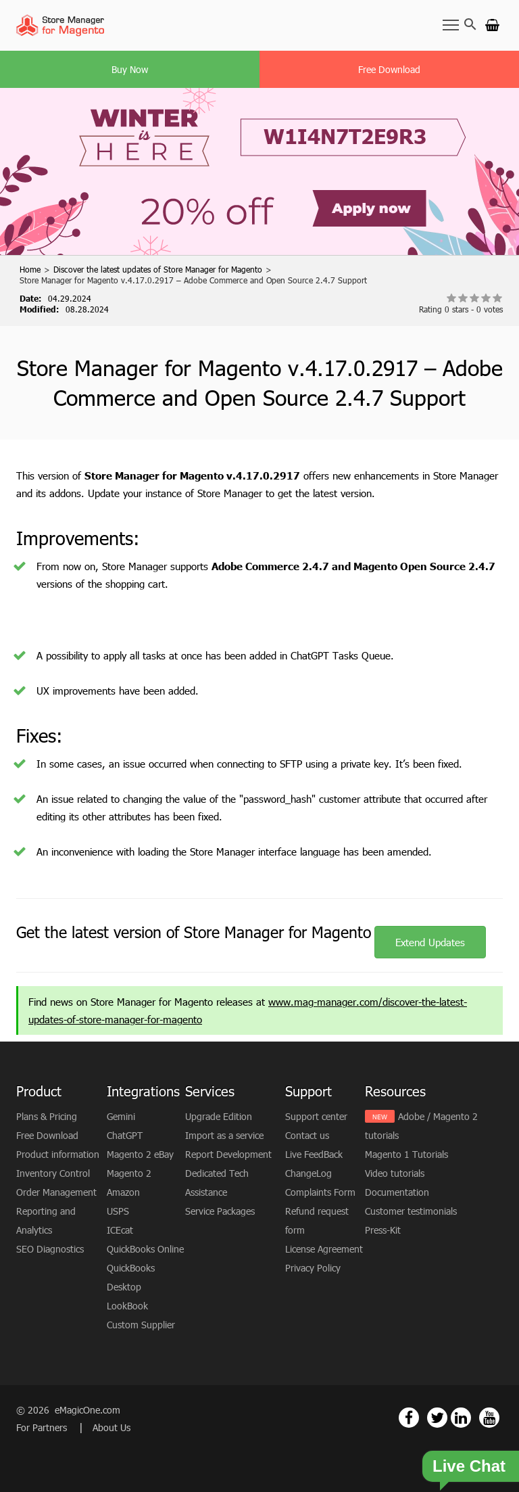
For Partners (43, 1427)
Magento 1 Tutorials (406, 1154)
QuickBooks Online (145, 1249)
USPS (118, 1211)
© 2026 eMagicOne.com (68, 1410)
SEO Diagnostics (50, 1249)
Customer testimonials (411, 1211)
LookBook (127, 1305)
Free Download (389, 69)
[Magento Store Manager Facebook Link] (409, 1417)
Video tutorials (394, 1173)
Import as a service (224, 1135)
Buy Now (130, 69)
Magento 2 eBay (140, 1154)
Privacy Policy (313, 1268)
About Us (111, 1427)
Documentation (397, 1192)
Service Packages (220, 1211)
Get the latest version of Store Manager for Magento (193, 932)
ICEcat (120, 1230)
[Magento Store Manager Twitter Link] (437, 1417)
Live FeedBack (314, 1154)
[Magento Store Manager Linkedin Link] (461, 1417)
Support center (316, 1116)
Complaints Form (320, 1192)
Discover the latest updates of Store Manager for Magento (157, 269)
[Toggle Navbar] (450, 24)
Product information (57, 1154)
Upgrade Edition (218, 1116)
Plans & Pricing (46, 1116)
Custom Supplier (141, 1324)
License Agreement (324, 1249)
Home (30, 269)
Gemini (121, 1116)
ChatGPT (125, 1135)
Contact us (307, 1135)
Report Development (228, 1154)
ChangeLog (308, 1173)
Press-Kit (383, 1230)
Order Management (56, 1192)
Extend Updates (430, 942)
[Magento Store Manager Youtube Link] (489, 1417)
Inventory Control (53, 1173)
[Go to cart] (492, 24)
